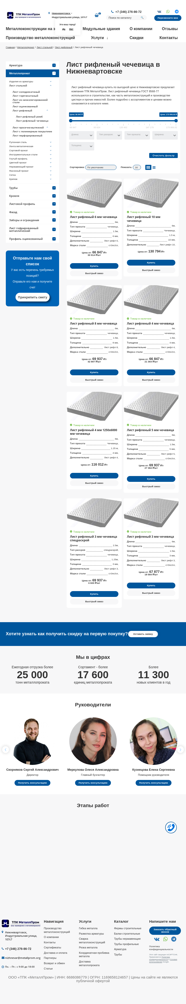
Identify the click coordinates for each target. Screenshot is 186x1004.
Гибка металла (88, 944)
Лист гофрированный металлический (32, 243)
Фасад (32, 226)
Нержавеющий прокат (30, 181)
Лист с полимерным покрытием (32, 145)
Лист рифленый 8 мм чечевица (91, 337)
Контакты (169, 38)
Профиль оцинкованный (32, 253)
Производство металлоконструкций (40, 38)
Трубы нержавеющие (127, 955)
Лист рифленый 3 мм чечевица (148, 553)
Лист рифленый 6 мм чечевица (91, 230)
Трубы (32, 202)
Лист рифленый (31, 124)
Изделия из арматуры (30, 95)
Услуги (97, 38)
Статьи (48, 984)
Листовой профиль (32, 218)
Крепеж (30, 193)
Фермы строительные (127, 944)
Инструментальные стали (30, 168)
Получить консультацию (32, 799)
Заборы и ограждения (32, 234)
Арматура (32, 79)
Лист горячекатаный (25, 110)
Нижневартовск (62, 13)
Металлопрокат (32, 87)
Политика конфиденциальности (161, 964)
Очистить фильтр (163, 169)
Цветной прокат (30, 177)
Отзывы (170, 29)
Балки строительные (127, 949)
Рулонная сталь (30, 156)
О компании (141, 29)
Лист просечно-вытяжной (31, 141)
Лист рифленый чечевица (32, 134)
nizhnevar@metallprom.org (22, 974)
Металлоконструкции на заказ (34, 29)
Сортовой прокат (30, 164)
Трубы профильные (126, 960)
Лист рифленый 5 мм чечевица (148, 443)
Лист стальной (30, 99)
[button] (180, 766)
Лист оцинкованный (25, 120)
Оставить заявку (143, 650)
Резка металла (88, 963)
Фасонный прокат (30, 185)
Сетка (30, 189)
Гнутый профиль (30, 173)
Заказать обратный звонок (165, 947)
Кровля (32, 210)
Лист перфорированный (27, 149)
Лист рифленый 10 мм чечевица (148, 230)
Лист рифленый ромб (29, 131)
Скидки (136, 38)
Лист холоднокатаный (26, 106)
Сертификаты (52, 963)
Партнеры (50, 974)
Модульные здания (101, 29)
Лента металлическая (30, 160)
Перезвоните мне (168, 18)
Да (63, 29)
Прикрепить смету (32, 311)
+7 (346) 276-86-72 (128, 12)
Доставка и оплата (55, 969)
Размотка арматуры (91, 949)
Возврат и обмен (54, 979)
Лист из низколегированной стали (30, 115)
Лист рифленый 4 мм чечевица (148, 337)
